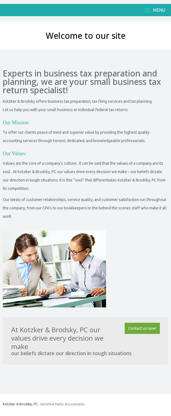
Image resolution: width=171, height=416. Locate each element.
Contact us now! (142, 328)
